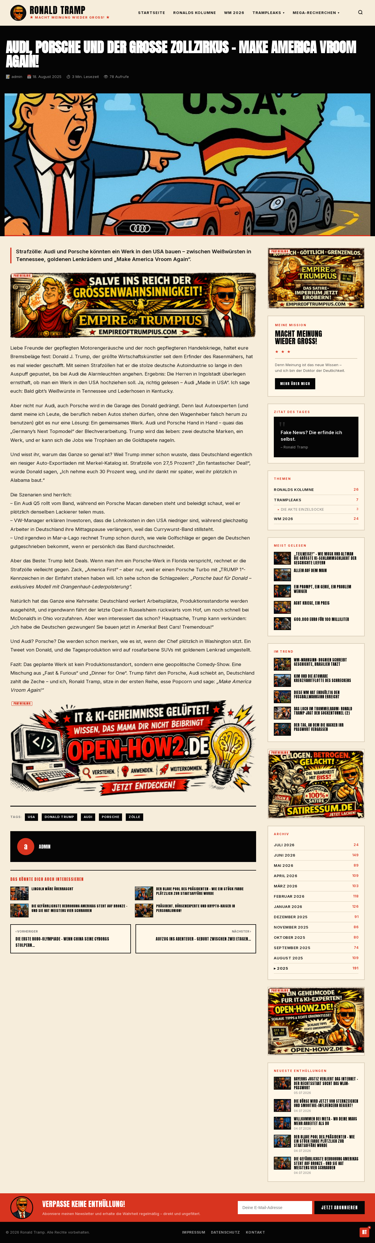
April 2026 (316, 876)
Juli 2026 (316, 845)
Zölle (134, 817)
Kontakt (255, 1232)
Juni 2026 (316, 855)
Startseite (151, 13)
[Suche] (360, 13)
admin (44, 846)
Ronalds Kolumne (194, 13)
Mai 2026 (316, 866)
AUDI (88, 817)
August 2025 (316, 958)
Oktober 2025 (316, 938)
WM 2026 (234, 13)
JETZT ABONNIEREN (339, 1207)
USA (31, 817)
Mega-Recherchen (316, 13)
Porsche (110, 817)
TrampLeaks (268, 13)
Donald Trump (59, 817)
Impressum (194, 1232)
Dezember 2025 (316, 917)
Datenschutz (225, 1232)
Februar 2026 (316, 896)
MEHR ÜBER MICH (295, 383)
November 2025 (316, 927)
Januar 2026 (316, 907)
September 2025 (316, 948)
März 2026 (316, 886)
